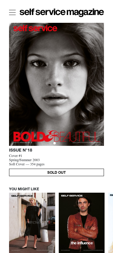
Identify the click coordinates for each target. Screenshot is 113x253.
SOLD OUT (56, 173)
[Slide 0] (54, 143)
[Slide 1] (59, 143)
